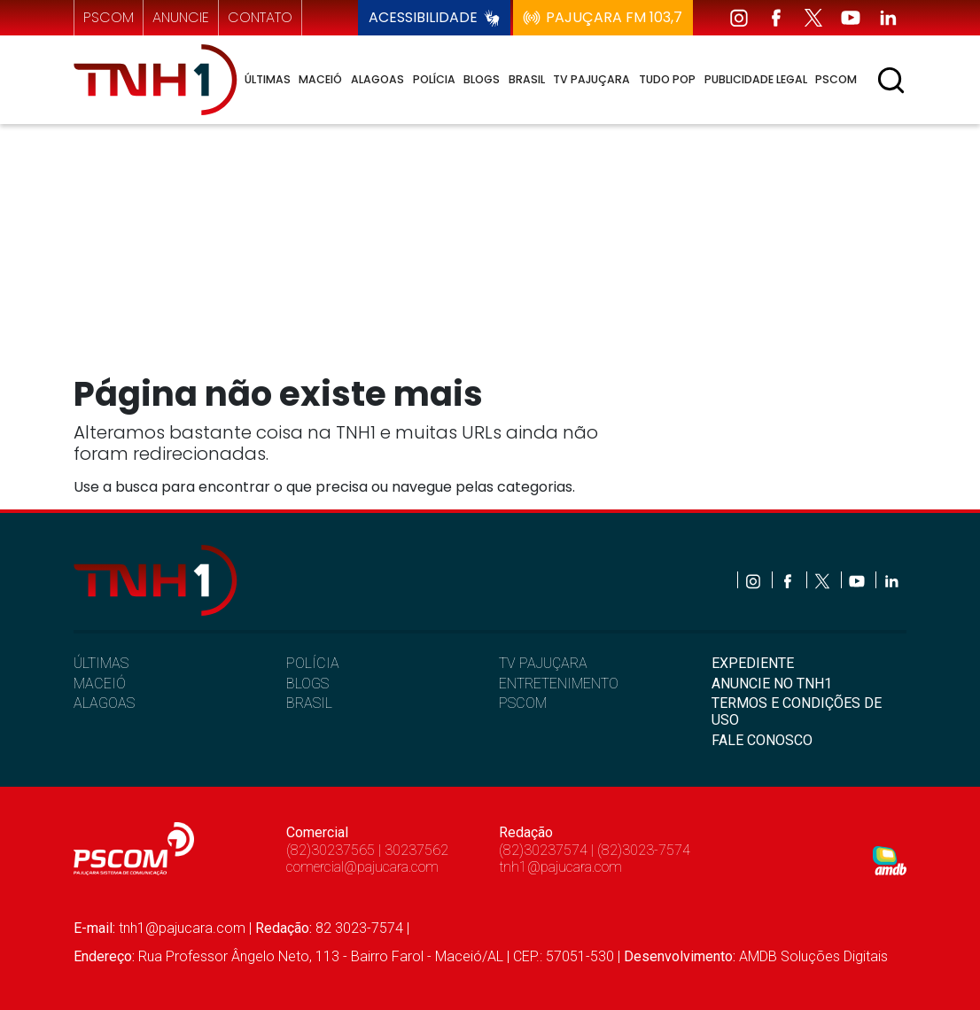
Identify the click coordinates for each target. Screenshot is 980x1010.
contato (260, 17)
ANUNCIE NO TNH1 (772, 683)
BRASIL (309, 703)
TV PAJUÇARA (543, 663)
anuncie (180, 17)
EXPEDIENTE (753, 663)
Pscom (836, 79)
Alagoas (377, 79)
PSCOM (523, 703)
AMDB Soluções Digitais (813, 956)
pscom (108, 17)
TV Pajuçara (591, 79)
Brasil (527, 79)
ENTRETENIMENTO (558, 683)
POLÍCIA (312, 663)
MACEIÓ (100, 683)
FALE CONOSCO (762, 740)
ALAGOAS (104, 703)
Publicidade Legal (755, 79)
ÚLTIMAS (101, 663)
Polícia (434, 79)
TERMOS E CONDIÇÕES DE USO (797, 711)
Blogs (481, 79)
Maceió (320, 79)
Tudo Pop (667, 79)
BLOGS (307, 683)
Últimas (268, 79)
